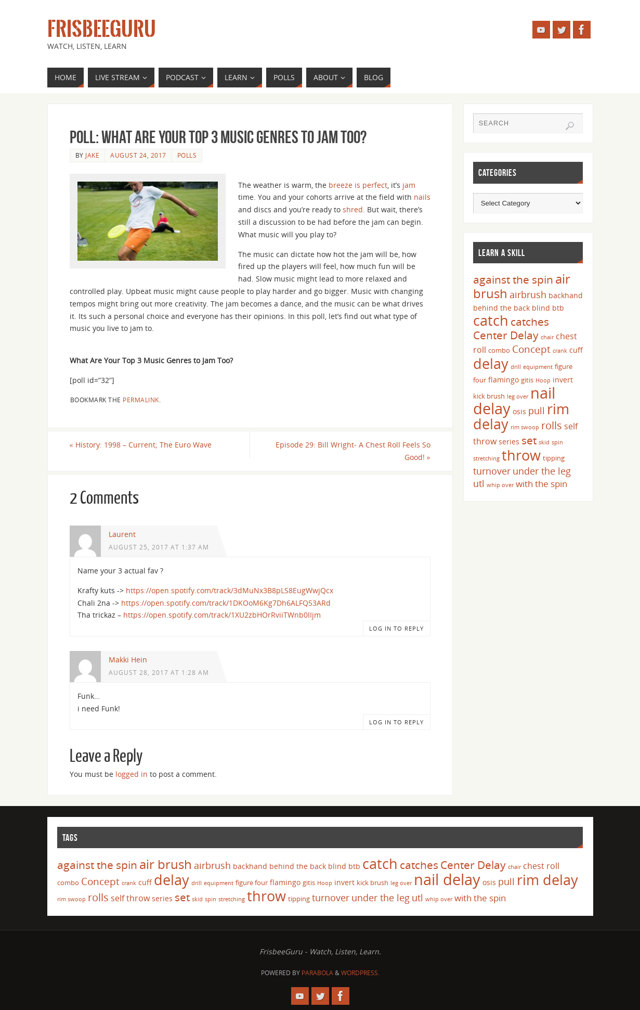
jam (408, 185)
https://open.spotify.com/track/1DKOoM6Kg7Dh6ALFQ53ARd (226, 603)
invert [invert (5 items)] (563, 380)
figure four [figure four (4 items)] (252, 882)
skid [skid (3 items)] (544, 442)
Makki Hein (128, 659)
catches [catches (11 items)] (530, 321)
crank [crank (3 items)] (560, 350)
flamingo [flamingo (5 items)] (503, 380)
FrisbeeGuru (101, 29)
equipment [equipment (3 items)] (538, 366)
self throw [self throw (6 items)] (130, 898)
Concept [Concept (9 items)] (531, 349)
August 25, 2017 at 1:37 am (159, 547)
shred (353, 209)
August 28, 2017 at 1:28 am (159, 672)
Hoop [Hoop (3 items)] (543, 380)
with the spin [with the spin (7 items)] (541, 484)
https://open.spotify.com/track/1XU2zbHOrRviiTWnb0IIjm (222, 615)
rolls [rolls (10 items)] (551, 425)
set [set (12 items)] (529, 440)
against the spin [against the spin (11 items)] (513, 279)
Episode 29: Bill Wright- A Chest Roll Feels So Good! (353, 451)
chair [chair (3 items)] (547, 337)
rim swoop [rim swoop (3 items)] (525, 427)
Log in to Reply (396, 628)
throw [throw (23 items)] (521, 455)
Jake (92, 155)
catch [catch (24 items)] (490, 320)
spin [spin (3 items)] (557, 442)
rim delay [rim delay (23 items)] (547, 879)
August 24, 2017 (138, 155)
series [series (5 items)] (509, 441)
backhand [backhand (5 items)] (565, 295)
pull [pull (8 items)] (536, 410)
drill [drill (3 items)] (516, 366)
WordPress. (360, 972)
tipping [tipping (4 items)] (554, 458)
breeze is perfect (358, 185)
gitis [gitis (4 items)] (527, 380)
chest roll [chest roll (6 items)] (541, 866)
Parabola (317, 972)
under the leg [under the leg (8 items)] (542, 471)
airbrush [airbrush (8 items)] (528, 294)
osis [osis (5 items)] (519, 411)
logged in (131, 774)
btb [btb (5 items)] (558, 308)
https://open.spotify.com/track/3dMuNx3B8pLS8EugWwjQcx (229, 590)
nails (422, 197)
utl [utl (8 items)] (479, 483)
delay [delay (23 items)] (490, 363)
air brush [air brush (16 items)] (165, 864)
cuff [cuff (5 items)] (576, 350)
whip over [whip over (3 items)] (500, 485)
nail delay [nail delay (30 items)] (447, 879)
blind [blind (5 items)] (541, 308)
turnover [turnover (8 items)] (492, 471)
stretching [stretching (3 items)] (486, 458)
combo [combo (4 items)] (499, 350)
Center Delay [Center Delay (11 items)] (506, 335)
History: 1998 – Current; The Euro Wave (141, 445)
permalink (141, 399)
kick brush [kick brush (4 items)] (489, 396)
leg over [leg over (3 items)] (517, 396)
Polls (187, 155)
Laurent (122, 534)
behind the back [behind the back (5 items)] (501, 308)
